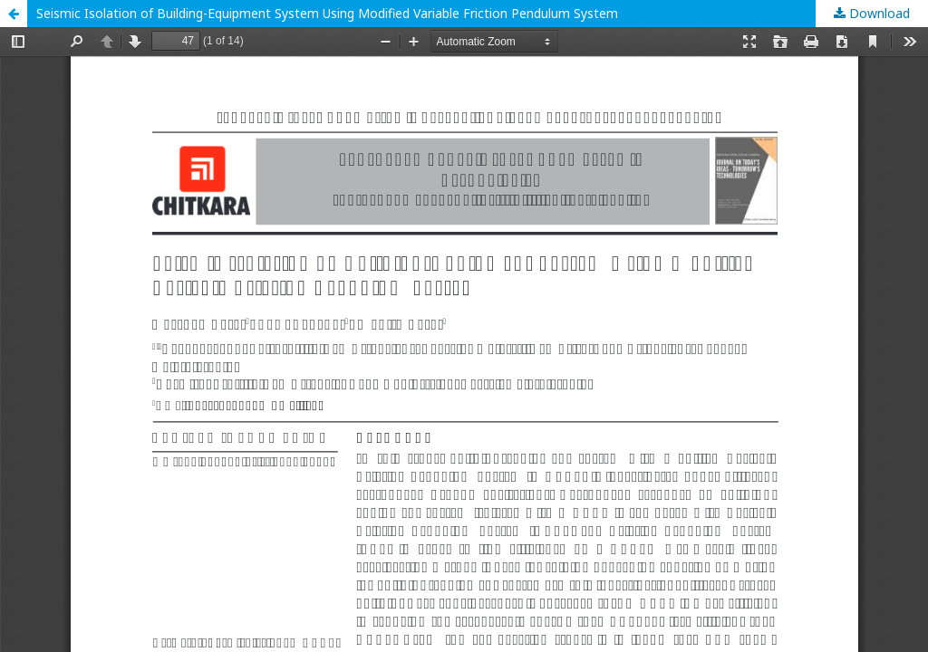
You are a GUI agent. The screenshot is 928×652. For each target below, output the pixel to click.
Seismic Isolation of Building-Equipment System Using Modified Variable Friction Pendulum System (327, 13)
